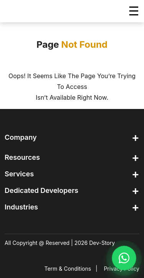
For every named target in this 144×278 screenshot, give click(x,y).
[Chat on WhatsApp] (124, 258)
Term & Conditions (68, 268)
